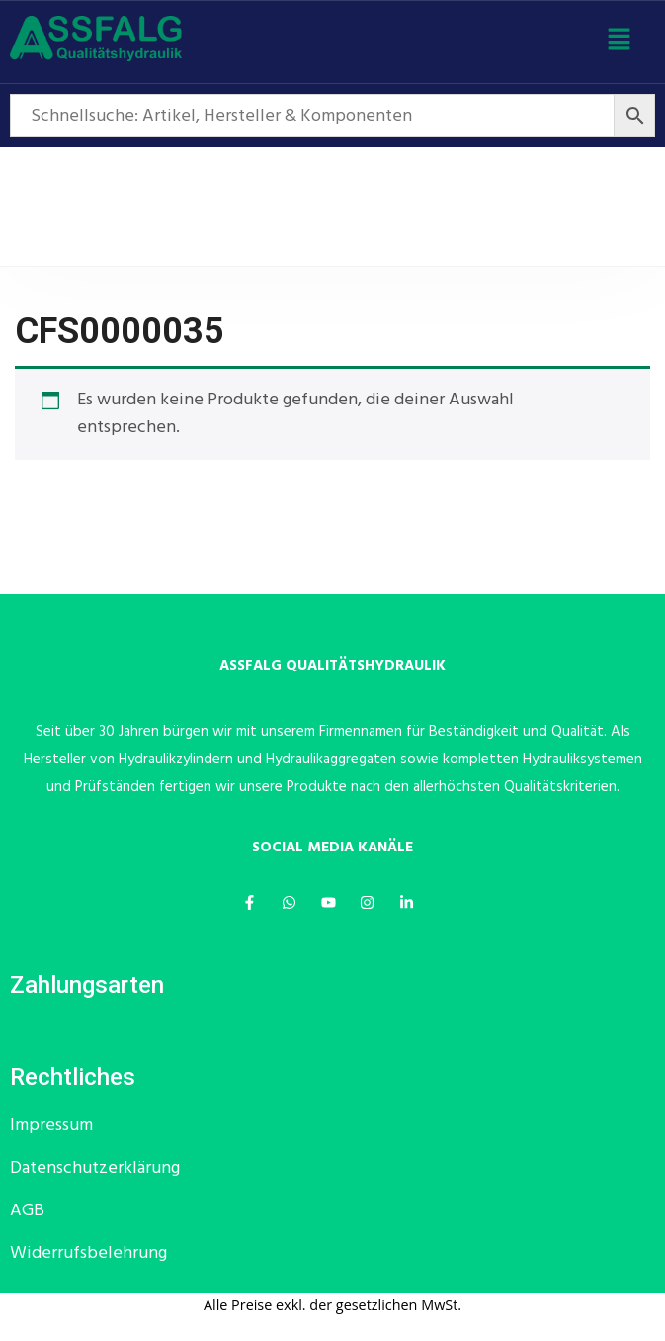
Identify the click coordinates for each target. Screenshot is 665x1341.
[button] (619, 42)
